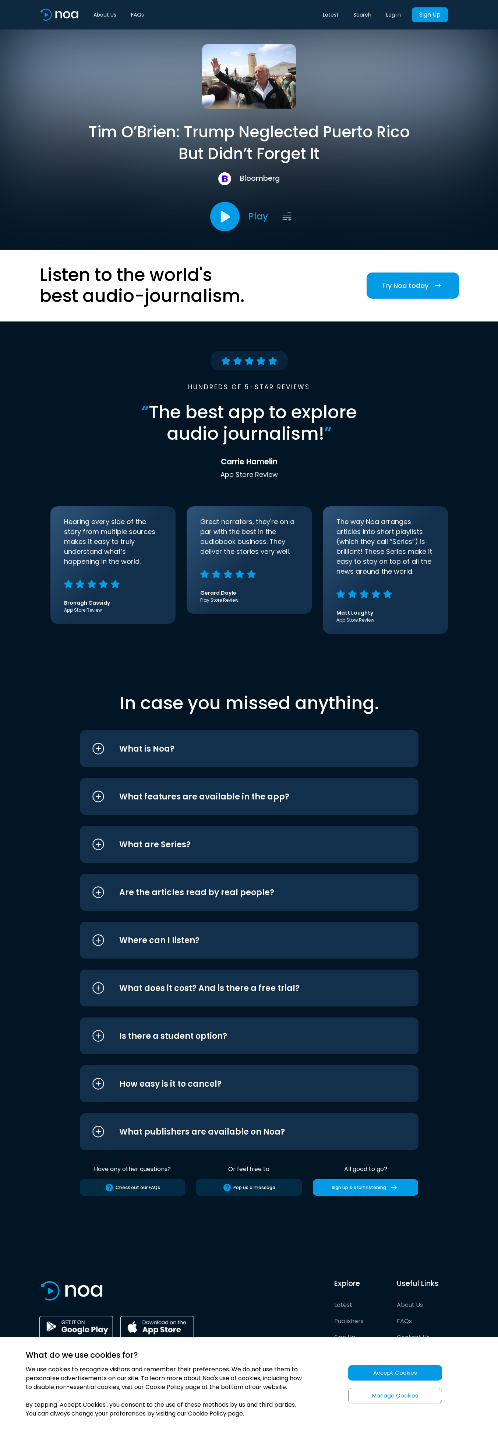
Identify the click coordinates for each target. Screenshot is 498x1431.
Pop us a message (249, 1187)
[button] (235, 748)
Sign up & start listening (366, 1187)
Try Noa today (412, 285)
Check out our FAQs (132, 1187)
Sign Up (430, 14)
